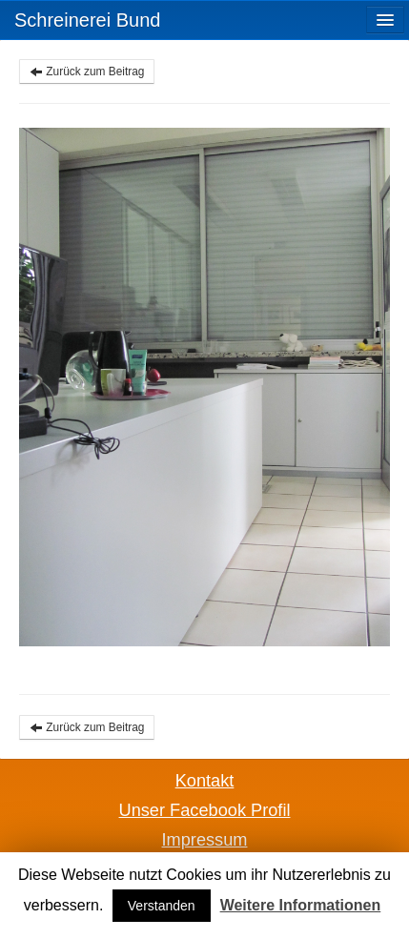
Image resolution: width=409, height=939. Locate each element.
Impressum (205, 839)
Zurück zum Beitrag (87, 71)
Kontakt (205, 780)
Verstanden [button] (161, 905)
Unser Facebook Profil (205, 810)
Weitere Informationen (300, 905)
